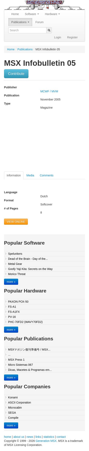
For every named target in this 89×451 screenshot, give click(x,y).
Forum (39, 22)
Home (15, 14)
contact (61, 436)
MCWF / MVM (49, 91)
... (9, 354)
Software (32, 14)
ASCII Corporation (19, 402)
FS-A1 (12, 306)
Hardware (52, 14)
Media (30, 175)
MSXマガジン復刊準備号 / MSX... (29, 349)
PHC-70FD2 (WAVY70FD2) (25, 322)
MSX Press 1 (16, 359)
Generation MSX (46, 440)
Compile (13, 417)
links (38, 436)
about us (18, 436)
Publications (20, 22)
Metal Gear (15, 263)
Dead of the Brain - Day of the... (28, 258)
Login (57, 37)
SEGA (12, 412)
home (7, 436)
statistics (48, 436)
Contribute (16, 74)
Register (72, 37)
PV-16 (12, 316)
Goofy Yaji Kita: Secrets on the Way (30, 269)
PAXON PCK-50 (18, 301)
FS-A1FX (14, 311)
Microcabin (15, 407)
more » (11, 281)
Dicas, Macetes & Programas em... (30, 369)
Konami (13, 397)
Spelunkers (15, 253)
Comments (46, 175)
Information (14, 175)
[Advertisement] (38, 142)
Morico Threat (16, 274)
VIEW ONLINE (16, 221)
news (30, 436)
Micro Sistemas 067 (20, 364)
